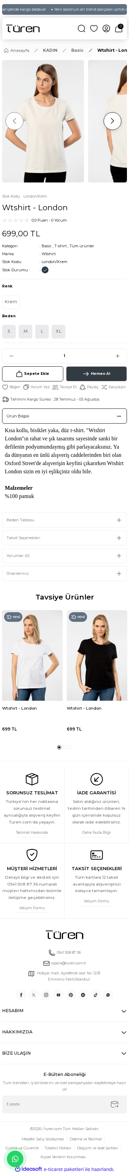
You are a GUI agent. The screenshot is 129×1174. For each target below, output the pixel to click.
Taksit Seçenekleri (23, 537)
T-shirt (60, 246)
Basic (47, 246)
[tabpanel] (32, 675)
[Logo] (23, 28)
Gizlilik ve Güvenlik (22, 1148)
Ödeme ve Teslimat (86, 1139)
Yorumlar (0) (18, 555)
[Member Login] (106, 28)
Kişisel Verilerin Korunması (63, 1157)
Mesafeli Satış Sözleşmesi (43, 1139)
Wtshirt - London (19, 708)
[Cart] (119, 28)
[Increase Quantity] (121, 356)
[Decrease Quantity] (8, 356)
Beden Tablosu (20, 520)
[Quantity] (64, 356)
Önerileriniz (18, 573)
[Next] (112, 121)
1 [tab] (59, 747)
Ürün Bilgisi (18, 416)
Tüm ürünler (81, 246)
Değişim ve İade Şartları (97, 1148)
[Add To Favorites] (11, 387)
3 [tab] (70, 747)
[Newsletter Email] (64, 1104)
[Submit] (114, 1104)
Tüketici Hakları (58, 1148)
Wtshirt (49, 253)
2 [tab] (65, 747)
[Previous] (14, 121)
